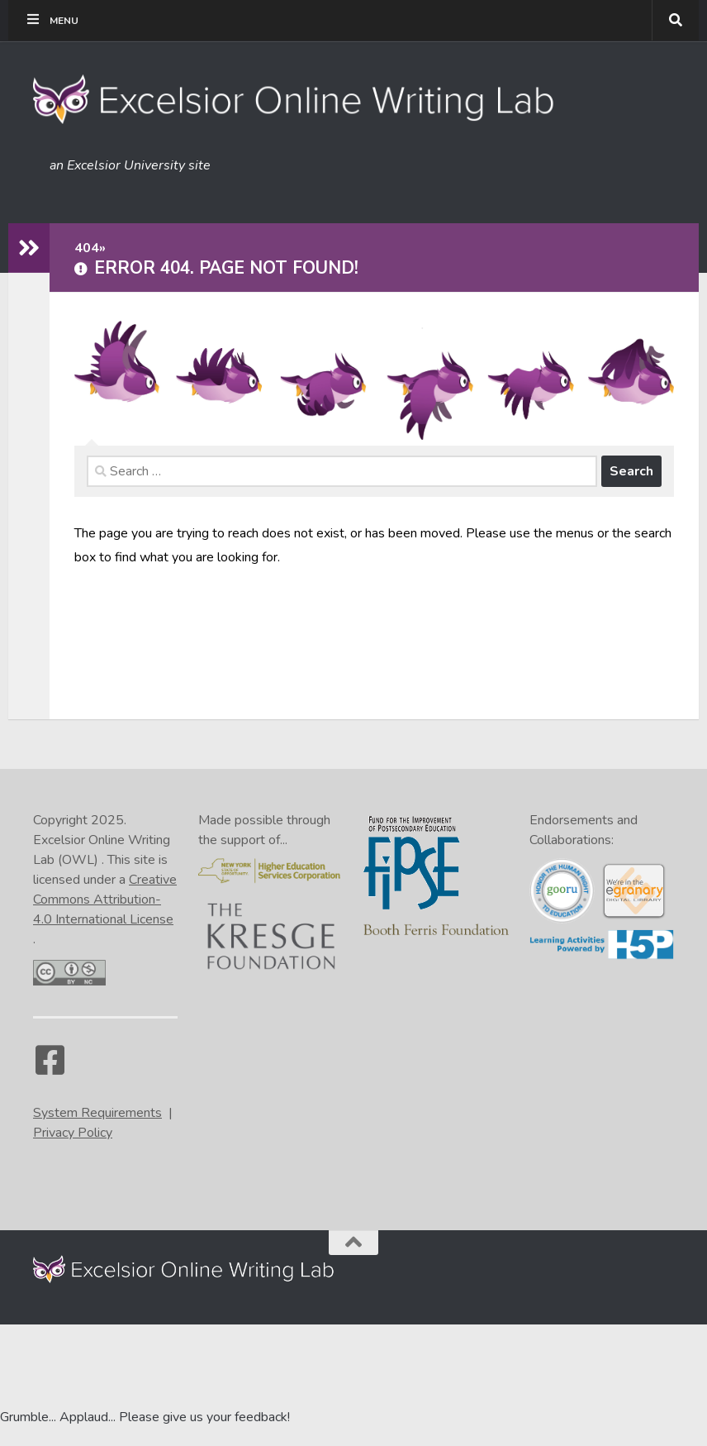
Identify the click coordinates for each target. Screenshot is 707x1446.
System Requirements (97, 1113)
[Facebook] (49, 1068)
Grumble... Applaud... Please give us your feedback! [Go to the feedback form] (145, 1417)
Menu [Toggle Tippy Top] (51, 19)
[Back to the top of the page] (353, 1242)
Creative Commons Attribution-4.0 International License (105, 899)
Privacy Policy (72, 1133)
